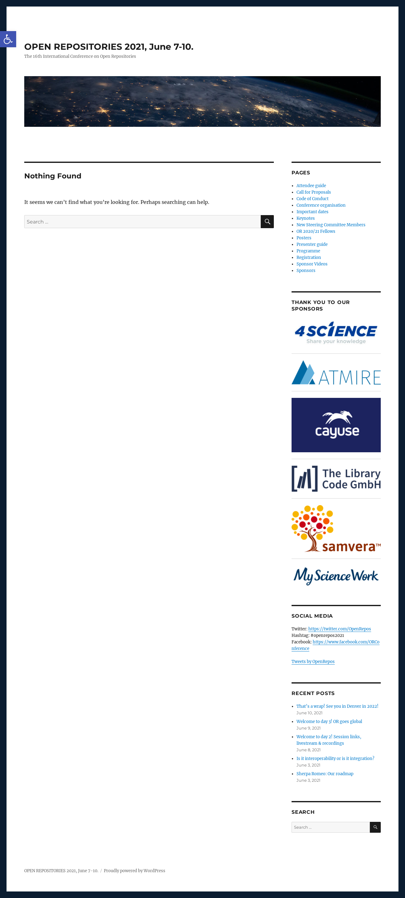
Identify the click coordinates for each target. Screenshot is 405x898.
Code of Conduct (313, 198)
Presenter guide (312, 244)
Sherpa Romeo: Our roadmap (325, 773)
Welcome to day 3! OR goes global (329, 721)
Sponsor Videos (312, 264)
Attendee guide (311, 185)
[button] (8, 39)
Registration (309, 257)
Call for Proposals (314, 192)
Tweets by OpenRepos (313, 661)
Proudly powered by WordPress (134, 870)
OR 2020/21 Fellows (316, 231)
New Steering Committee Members (331, 225)
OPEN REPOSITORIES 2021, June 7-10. (108, 46)
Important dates (313, 211)
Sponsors (306, 270)
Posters (304, 238)
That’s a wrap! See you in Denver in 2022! (338, 706)
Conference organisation (321, 205)
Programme (308, 251)
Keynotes (306, 218)
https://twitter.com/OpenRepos (339, 629)
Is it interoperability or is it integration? (335, 758)
